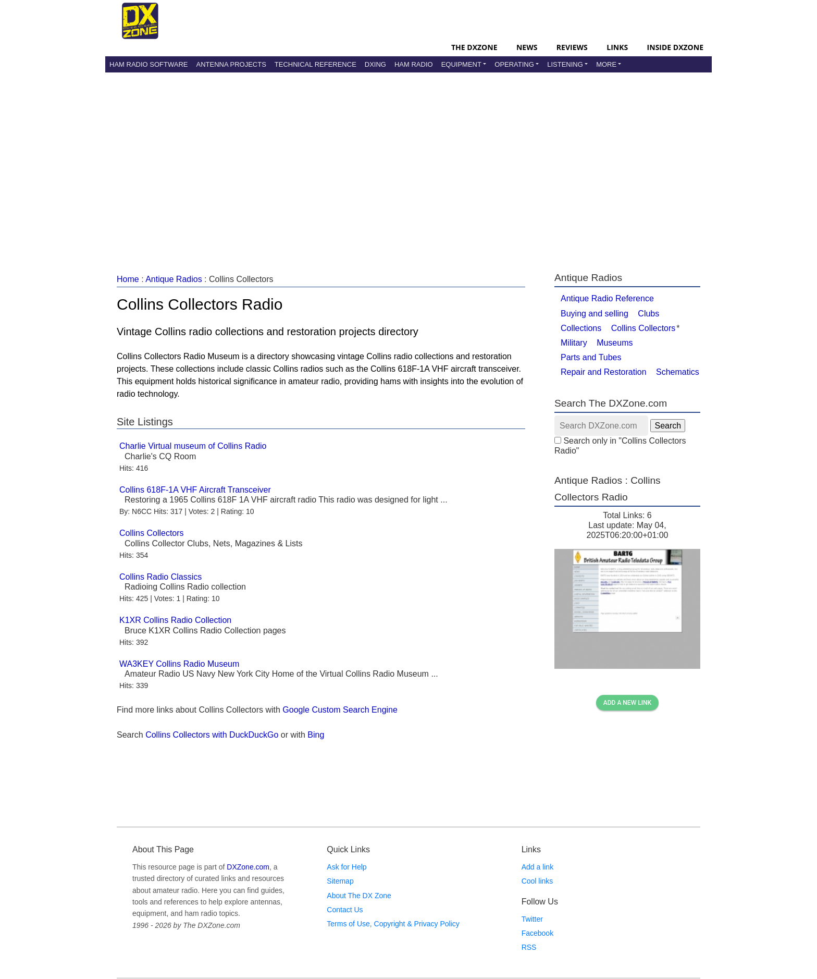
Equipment (461, 64)
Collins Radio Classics (160, 576)
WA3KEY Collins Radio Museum (179, 663)
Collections (581, 328)
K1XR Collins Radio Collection (175, 620)
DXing (375, 64)
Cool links (537, 881)
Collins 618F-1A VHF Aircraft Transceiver (195, 489)
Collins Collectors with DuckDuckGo (211, 734)
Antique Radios (173, 279)
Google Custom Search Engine (340, 709)
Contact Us (345, 909)
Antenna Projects (231, 64)
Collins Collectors (151, 533)
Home (128, 279)
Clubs (648, 313)
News (526, 47)
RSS (529, 947)
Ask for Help (346, 867)
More (606, 64)
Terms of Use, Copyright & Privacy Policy (393, 924)
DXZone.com (248, 867)
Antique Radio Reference (607, 298)
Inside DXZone (675, 47)
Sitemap (340, 881)
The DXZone (474, 47)
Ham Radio (413, 64)
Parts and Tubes (591, 357)
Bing (315, 734)
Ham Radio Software (148, 64)
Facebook (537, 933)
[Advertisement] (408, 161)
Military (574, 342)
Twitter (532, 919)
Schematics (677, 372)
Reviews (572, 47)
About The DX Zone (359, 895)
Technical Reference (315, 64)
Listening (565, 64)
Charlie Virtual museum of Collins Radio (193, 446)
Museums (615, 342)
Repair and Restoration (604, 372)
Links (617, 47)
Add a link (537, 867)
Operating (514, 64)
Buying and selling (594, 313)
